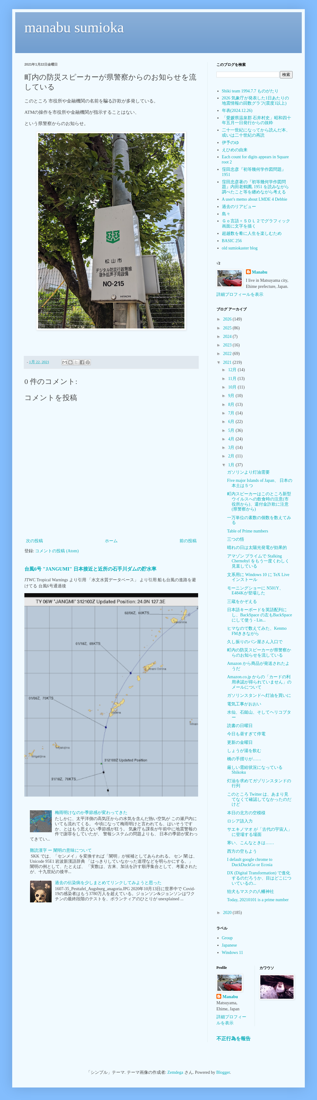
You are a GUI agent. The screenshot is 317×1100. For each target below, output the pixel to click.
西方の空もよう (242, 851)
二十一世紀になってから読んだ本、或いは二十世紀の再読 (256, 133)
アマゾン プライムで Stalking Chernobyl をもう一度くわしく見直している (258, 561)
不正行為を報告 (233, 1038)
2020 (228, 912)
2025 (228, 328)
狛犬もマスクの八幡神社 (250, 891)
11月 (232, 378)
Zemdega (175, 1072)
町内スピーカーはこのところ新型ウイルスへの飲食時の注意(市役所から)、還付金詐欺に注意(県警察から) (259, 501)
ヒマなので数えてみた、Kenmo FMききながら (257, 631)
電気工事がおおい (244, 704)
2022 (228, 353)
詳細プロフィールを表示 (239, 294)
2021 (228, 362)
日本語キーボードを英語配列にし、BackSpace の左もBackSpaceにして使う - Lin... (259, 614)
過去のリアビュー (239, 206)
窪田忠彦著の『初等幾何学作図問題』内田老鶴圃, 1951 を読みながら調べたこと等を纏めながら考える (255, 187)
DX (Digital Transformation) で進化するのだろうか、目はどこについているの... (259, 878)
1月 (232, 465)
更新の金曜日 (240, 742)
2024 (228, 336)
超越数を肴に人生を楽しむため (252, 233)
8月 (232, 404)
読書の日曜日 (240, 725)
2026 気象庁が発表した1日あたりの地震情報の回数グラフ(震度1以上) (255, 101)
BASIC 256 (232, 240)
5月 (232, 430)
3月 (232, 447)
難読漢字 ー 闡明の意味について (61, 850)
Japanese (229, 945)
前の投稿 (188, 541)
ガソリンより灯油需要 (248, 472)
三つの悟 (235, 539)
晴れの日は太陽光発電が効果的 (257, 547)
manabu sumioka (74, 27)
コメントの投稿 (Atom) (57, 551)
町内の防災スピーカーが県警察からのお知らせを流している (259, 652)
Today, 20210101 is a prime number (258, 900)
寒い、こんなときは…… (250, 842)
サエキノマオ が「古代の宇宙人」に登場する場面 (259, 832)
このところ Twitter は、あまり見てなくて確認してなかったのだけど (259, 799)
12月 (233, 369)
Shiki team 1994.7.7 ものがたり (250, 91)
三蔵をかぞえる (242, 601)
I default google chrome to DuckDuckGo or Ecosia (249, 862)
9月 (232, 395)
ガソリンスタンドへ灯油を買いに (259, 695)
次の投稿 (34, 541)
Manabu (260, 272)
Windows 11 (232, 952)
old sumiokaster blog (240, 248)
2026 (228, 319)
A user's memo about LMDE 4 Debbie (254, 199)
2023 (228, 345)
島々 (226, 214)
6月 (232, 421)
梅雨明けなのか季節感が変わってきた (91, 812)
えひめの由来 (235, 150)
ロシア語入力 (240, 821)
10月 (233, 387)
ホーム (111, 541)
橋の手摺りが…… (244, 759)
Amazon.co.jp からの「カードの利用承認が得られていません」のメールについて (259, 682)
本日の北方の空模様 (246, 813)
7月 (232, 413)
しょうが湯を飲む (244, 750)
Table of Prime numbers (247, 531)
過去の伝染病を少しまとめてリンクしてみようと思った (108, 882)
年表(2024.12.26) (237, 110)
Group (227, 938)
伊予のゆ (230, 142)
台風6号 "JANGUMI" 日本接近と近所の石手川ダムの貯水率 (90, 569)
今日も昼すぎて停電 (246, 734)
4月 (232, 439)
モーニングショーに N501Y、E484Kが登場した (255, 591)
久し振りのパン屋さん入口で (255, 642)
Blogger (223, 1072)
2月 (232, 456)
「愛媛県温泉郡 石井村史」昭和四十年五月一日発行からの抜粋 (256, 120)
